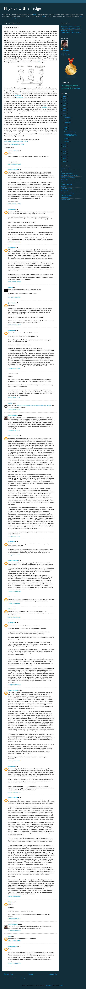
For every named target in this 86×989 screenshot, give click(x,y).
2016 (64, 146)
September (67, 122)
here (43, 16)
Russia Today (65, 197)
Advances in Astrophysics (68, 177)
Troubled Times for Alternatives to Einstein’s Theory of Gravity (34, 405)
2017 (64, 144)
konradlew (48, 985)
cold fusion (19, 97)
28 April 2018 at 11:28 (14, 204)
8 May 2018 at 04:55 (14, 536)
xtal (9, 936)
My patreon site (65, 168)
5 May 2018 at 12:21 (14, 397)
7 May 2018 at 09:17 (14, 430)
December (67, 117)
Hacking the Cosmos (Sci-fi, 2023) (70, 28)
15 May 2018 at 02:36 (14, 896)
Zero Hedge (64, 179)
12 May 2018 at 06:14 (14, 591)
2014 (64, 151)
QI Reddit (63, 171)
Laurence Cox (12, 946)
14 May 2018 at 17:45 (14, 792)
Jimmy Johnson (13, 150)
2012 (64, 156)
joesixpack (11, 209)
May (65, 127)
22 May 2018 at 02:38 (14, 930)
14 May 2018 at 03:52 (14, 761)
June (66, 125)
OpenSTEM (64, 190)
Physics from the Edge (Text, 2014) (70, 32)
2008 (64, 161)
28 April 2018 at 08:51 (14, 164)
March (66, 138)
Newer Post (8, 974)
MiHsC (35, 14)
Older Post (53, 974)
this (39, 62)
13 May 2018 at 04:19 (14, 617)
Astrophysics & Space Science (69, 175)
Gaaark (10, 287)
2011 (64, 158)
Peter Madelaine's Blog (67, 193)
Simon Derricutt (13, 169)
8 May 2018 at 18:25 (14, 555)
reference (18, 95)
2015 (64, 149)
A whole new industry (70, 132)
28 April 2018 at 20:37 (14, 281)
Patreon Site (77, 88)
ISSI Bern (63, 182)
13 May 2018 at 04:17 (14, 603)
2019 (64, 113)
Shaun (10, 597)
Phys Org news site (66, 184)
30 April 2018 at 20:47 (14, 325)
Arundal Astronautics (66, 173)
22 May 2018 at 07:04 (14, 941)
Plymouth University (66, 195)
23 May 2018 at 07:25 (14, 963)
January (66, 141)
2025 (64, 98)
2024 (64, 101)
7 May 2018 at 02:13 (14, 409)
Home (31, 974)
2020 (64, 110)
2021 (64, 108)
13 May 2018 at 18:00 (14, 684)
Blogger (61, 985)
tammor (10, 901)
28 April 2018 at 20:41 (14, 297)
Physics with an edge (22, 8)
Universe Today (65, 199)
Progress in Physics (66, 188)
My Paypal (15, 18)
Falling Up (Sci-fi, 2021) (67, 30)
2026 (64, 96)
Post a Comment (11, 967)
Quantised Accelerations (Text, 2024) (71, 26)
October (66, 120)
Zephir (10, 403)
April (65, 129)
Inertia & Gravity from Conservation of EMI (70, 135)
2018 (64, 115)
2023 (64, 103)
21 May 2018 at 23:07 (14, 918)
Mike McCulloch (13, 415)
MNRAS (63, 186)
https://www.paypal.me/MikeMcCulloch (16, 141)
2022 (64, 105)
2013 (64, 154)
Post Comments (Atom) (18, 978)
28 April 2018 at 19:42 (14, 242)
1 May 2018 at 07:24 (14, 368)
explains (44, 107)
